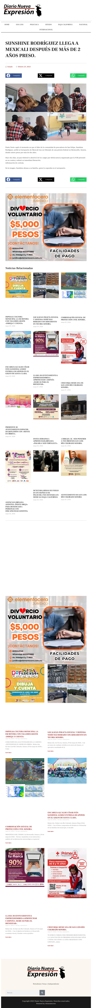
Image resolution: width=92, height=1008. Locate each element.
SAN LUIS (19, 24)
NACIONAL (83, 24)
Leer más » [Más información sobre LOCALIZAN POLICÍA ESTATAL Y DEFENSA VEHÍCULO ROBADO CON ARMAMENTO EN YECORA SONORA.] (51, 751)
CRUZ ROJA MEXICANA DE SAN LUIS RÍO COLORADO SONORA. (72, 385)
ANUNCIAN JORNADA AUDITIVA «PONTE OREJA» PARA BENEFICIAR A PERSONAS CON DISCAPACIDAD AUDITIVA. (16, 506)
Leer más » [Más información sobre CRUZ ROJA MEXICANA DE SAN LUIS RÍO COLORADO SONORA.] (51, 945)
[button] (13, 75)
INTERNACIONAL (46, 30)
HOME (6, 24)
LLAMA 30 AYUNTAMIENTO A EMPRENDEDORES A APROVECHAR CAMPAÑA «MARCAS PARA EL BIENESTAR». (45, 379)
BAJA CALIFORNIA (65, 24)
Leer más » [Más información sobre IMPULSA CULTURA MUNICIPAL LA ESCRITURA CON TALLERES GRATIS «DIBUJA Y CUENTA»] (8, 752)
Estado (10, 67)
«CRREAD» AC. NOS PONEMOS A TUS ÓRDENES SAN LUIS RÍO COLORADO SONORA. (73, 441)
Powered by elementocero (46, 1003)
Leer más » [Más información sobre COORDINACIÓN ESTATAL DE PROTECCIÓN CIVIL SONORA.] (8, 843)
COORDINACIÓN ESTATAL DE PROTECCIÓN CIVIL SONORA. (73, 318)
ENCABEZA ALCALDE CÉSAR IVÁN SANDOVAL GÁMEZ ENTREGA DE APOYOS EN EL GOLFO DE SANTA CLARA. (17, 370)
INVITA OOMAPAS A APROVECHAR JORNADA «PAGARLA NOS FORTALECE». (45, 441)
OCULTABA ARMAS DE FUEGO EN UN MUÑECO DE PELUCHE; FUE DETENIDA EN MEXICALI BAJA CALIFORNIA (46, 493)
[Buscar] (42, 992)
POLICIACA (34, 24)
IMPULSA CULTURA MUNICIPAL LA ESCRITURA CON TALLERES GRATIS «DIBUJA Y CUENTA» (17, 320)
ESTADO (48, 24)
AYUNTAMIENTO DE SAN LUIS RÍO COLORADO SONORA (74, 496)
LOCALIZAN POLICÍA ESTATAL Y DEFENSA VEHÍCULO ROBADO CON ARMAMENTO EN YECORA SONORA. (45, 320)
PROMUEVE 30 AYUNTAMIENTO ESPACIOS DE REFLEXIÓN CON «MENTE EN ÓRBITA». (17, 430)
